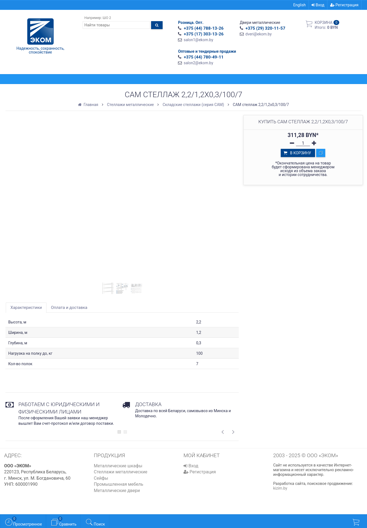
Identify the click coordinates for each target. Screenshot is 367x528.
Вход (318, 5)
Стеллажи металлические (121, 471)
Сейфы (101, 478)
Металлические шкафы (118, 465)
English (299, 5)
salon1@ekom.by (198, 40)
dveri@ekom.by (258, 34)
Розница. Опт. (190, 22)
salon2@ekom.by (198, 63)
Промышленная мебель (118, 484)
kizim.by (280, 488)
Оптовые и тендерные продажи (207, 51)
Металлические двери (117, 490)
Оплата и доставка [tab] (69, 307)
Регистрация (344, 5)
